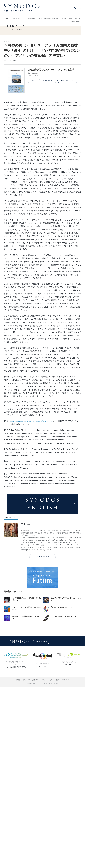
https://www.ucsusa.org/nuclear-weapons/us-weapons (30, 421)
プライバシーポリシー (47, 680)
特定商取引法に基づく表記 (63, 680)
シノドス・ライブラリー (16, 19)
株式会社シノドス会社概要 (23, 680)
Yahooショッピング (66, 80)
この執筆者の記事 (42, 556)
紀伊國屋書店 (47, 80)
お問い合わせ (35, 680)
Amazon (32, 80)
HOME (6, 19)
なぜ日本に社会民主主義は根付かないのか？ (65, 616)
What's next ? (41, 641)
